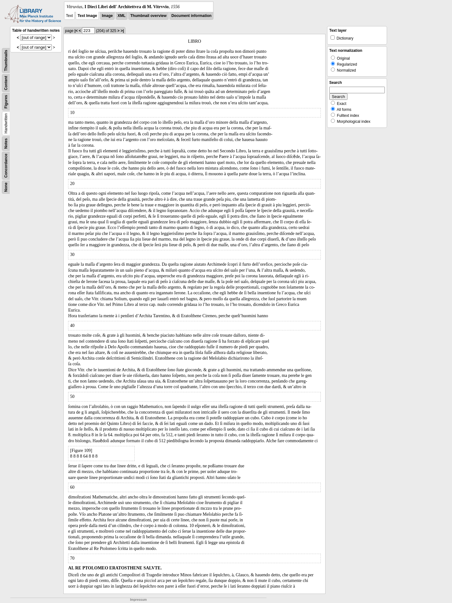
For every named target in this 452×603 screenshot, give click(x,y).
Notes (6, 143)
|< (76, 31)
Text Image (87, 16)
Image (107, 16)
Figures (6, 101)
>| (122, 31)
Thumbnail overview (148, 16)
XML (122, 16)
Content (6, 83)
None (6, 187)
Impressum (138, 599)
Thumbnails (6, 60)
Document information (191, 16)
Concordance (6, 166)
